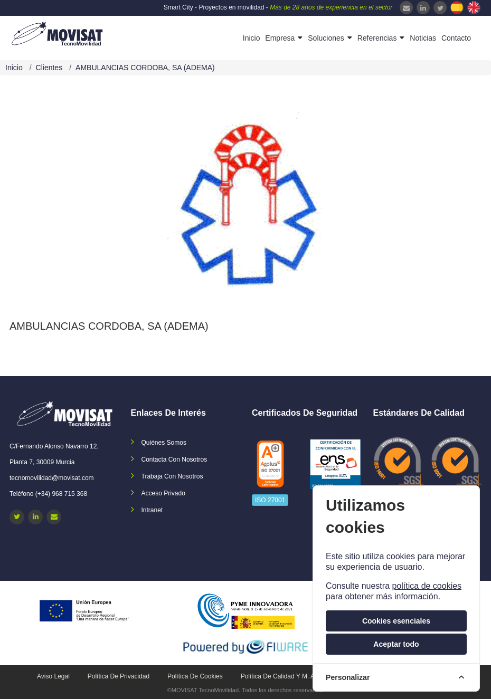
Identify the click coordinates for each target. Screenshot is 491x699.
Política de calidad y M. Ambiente (289, 676)
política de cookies (426, 585)
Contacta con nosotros (174, 459)
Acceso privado (163, 493)
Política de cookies (195, 676)
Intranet (152, 510)
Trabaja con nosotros (172, 476)
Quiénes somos (163, 442)
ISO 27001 (270, 500)
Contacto (456, 38)
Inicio (251, 38)
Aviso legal (53, 676)
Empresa (280, 38)
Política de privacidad (118, 676)
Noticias (423, 38)
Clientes (49, 67)
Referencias (377, 38)
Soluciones (326, 38)
